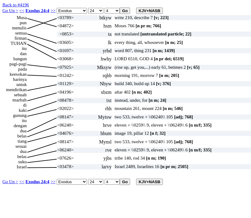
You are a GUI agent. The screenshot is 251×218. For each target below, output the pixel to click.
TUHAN (19, 43)
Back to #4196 (15, 4)
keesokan (18, 74)
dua (23, 130)
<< (21, 10)
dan (23, 53)
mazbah (19, 99)
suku (22, 161)
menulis (19, 27)
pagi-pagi (18, 63)
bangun (20, 58)
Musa (22, 17)
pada (22, 69)
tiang (22, 141)
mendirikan (16, 89)
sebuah (20, 94)
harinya (20, 79)
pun (23, 22)
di (25, 105)
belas (22, 136)
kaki (23, 110)
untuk (21, 84)
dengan (20, 125)
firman (21, 38)
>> (53, 10)
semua (21, 33)
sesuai (21, 146)
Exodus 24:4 (37, 10)
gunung (20, 115)
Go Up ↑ (10, 10)
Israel (22, 166)
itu (24, 48)
